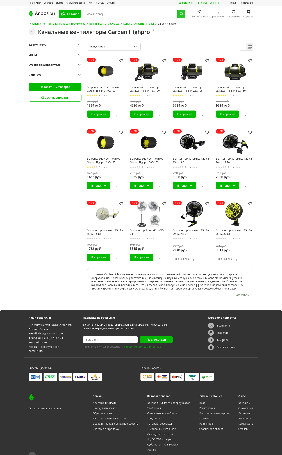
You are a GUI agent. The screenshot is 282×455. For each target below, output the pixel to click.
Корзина (204, 411)
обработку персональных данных (142, 340)
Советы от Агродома (106, 422)
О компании (245, 401)
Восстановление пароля (214, 406)
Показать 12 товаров (55, 87)
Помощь (99, 2)
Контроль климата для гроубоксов (63, 23)
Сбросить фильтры (55, 98)
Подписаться (156, 333)
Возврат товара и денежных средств (115, 417)
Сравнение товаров (211, 422)
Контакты (244, 396)
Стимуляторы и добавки (162, 406)
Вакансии (244, 406)
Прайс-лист (35, 2)
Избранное (206, 417)
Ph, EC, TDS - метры (159, 432)
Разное (151, 443)
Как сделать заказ (75, 2)
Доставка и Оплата (105, 396)
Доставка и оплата (53, 2)
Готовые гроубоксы (159, 417)
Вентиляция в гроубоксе (104, 23)
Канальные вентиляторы (138, 23)
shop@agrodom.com (50, 326)
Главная (34, 23)
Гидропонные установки (162, 422)
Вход (233, 2)
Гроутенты (154, 411)
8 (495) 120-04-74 (52, 331)
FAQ (90, 2)
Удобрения (154, 401)
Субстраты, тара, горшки (162, 437)
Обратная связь (103, 406)
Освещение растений (160, 427)
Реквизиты (244, 411)
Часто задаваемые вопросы (110, 411)
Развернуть (242, 288)
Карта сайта (245, 417)
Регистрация (246, 2)
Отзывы (111, 2)
